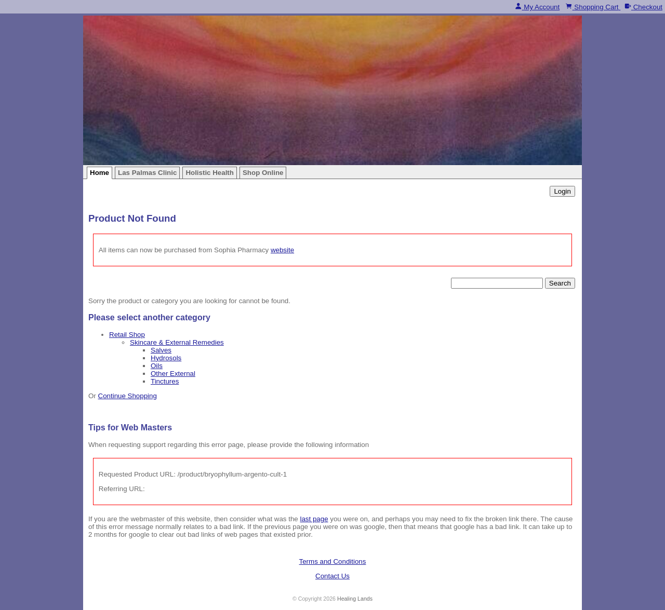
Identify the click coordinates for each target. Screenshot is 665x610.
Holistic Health (209, 173)
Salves (161, 350)
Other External (173, 373)
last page (314, 519)
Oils (157, 366)
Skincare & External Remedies (177, 342)
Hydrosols (166, 358)
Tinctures (165, 381)
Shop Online (263, 173)
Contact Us (332, 576)
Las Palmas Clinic (147, 173)
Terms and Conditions (332, 561)
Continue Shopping (127, 396)
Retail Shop (127, 334)
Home (99, 173)
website (282, 250)
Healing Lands (355, 598)
